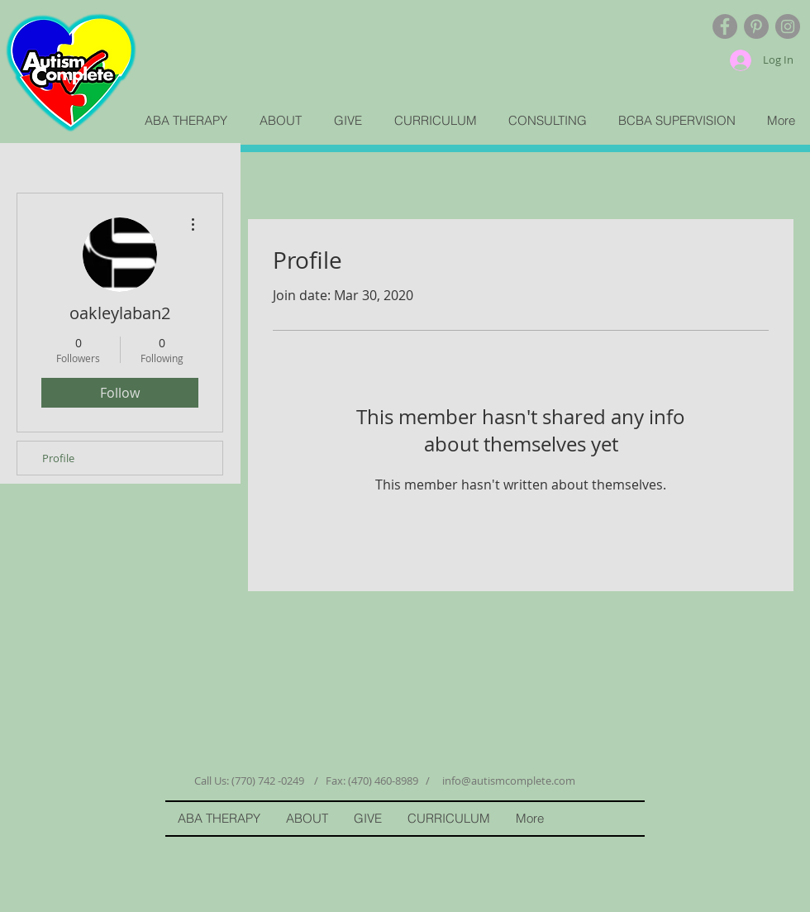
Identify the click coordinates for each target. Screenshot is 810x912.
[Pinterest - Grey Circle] (756, 26)
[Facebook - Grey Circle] (724, 26)
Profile (58, 458)
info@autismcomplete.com (508, 780)
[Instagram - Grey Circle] (787, 26)
